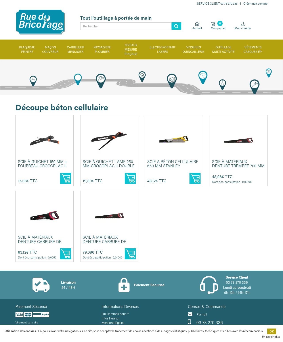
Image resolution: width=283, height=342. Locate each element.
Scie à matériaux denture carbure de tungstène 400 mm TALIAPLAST (39, 243)
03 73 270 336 (205, 322)
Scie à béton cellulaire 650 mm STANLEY (172, 164)
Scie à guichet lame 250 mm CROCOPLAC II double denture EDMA (109, 166)
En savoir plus (271, 336)
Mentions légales (113, 323)
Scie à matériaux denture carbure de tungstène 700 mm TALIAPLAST (104, 243)
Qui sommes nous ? (115, 314)
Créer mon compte (255, 3)
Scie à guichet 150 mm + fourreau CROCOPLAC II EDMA (43, 166)
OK (272, 331)
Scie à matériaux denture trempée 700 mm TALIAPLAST (238, 166)
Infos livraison (111, 318)
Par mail (197, 314)
